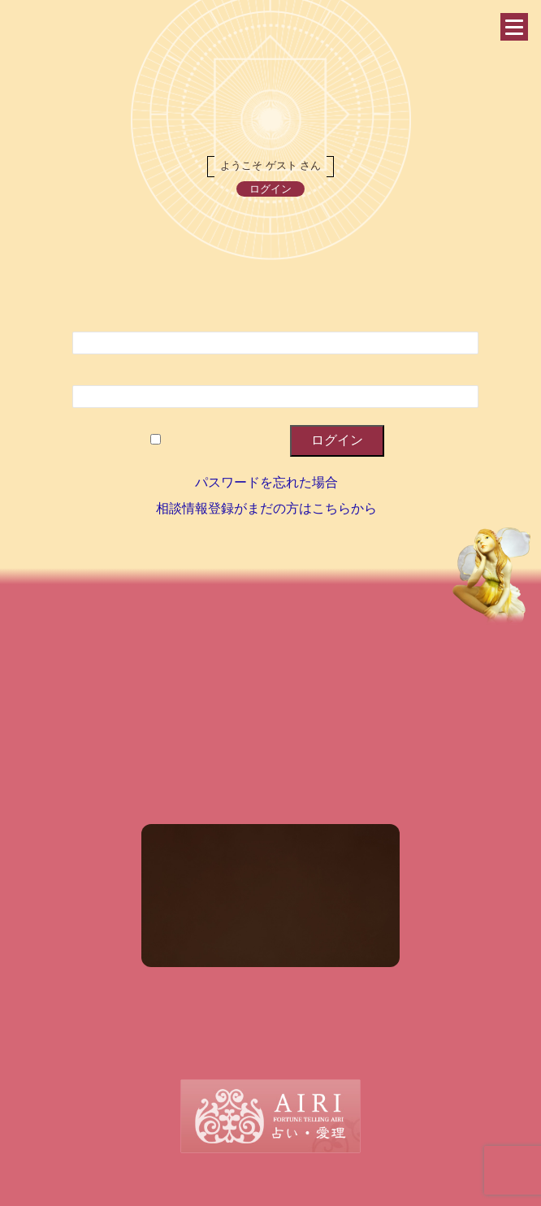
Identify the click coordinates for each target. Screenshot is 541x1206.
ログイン (270, 189)
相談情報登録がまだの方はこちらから (266, 508)
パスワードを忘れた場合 (266, 482)
